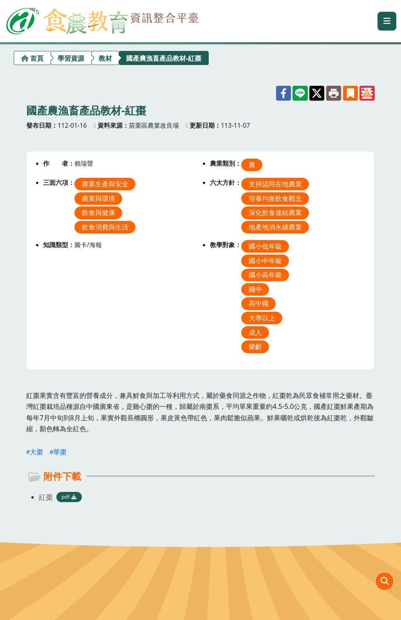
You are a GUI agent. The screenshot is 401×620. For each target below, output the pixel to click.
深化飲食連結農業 (275, 212)
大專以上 (262, 317)
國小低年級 (265, 246)
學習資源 (71, 58)
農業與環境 (98, 197)
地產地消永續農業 (275, 226)
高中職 (259, 303)
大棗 (36, 451)
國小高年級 (265, 274)
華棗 (60, 451)
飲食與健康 (98, 212)
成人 (255, 331)
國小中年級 (265, 260)
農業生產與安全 (105, 183)
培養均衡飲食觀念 (275, 197)
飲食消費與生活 (105, 226)
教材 (105, 58)
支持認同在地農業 (275, 183)
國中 (255, 289)
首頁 (36, 58)
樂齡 (255, 346)
